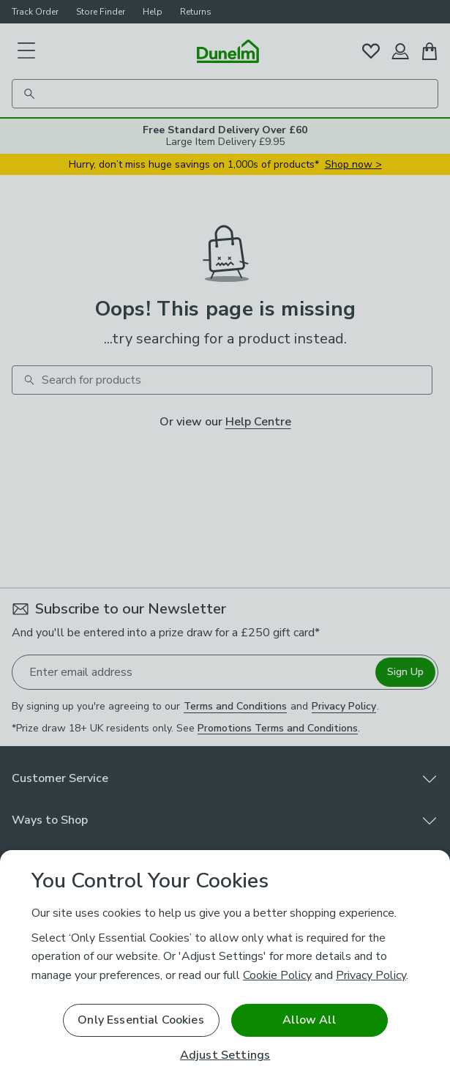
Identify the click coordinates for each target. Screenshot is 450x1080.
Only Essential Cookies (141, 1020)
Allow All (308, 1020)
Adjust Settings (225, 1055)
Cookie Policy (277, 975)
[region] (225, 965)
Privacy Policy (371, 975)
